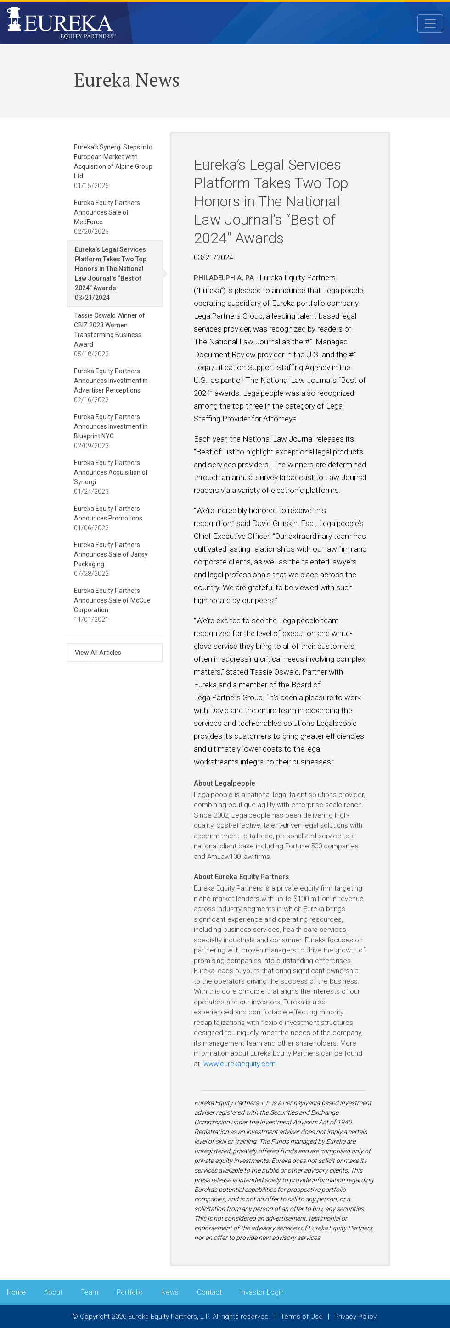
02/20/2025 (107, 217)
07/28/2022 (111, 559)
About (53, 1292)
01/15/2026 (113, 166)
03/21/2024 (110, 273)
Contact (209, 1292)
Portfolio (130, 1292)
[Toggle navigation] (430, 24)
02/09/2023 (111, 431)
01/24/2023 (111, 477)
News (170, 1292)
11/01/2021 (112, 605)
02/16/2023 (111, 385)
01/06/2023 (108, 518)
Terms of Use (302, 1316)
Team (89, 1292)
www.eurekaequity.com (239, 1064)
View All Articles (98, 652)
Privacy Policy (355, 1316)
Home (16, 1292)
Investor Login (262, 1292)
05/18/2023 (109, 335)
